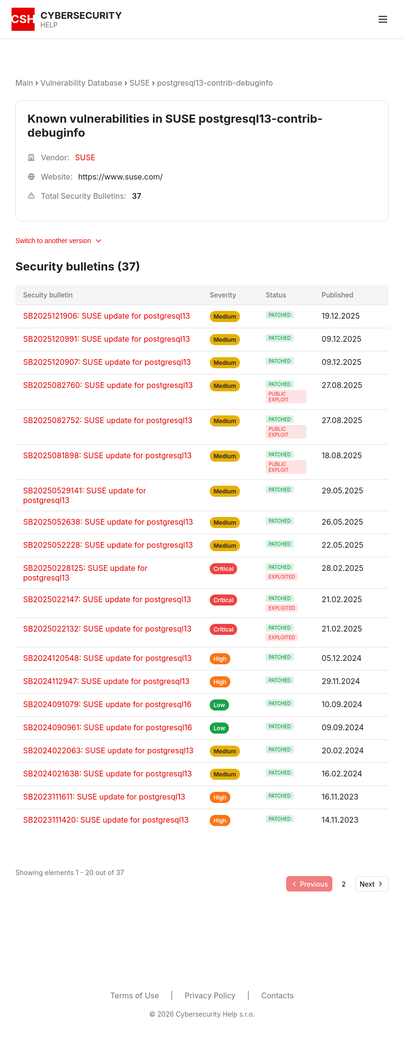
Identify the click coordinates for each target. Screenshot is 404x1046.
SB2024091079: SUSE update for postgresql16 (107, 704)
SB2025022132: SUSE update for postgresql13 (107, 628)
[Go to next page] (372, 883)
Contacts (277, 995)
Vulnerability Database (81, 83)
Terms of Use (134, 995)
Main (24, 83)
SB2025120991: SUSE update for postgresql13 (106, 339)
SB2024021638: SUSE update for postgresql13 (107, 773)
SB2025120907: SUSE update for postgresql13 (107, 362)
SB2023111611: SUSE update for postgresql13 (104, 796)
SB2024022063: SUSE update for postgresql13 (108, 750)
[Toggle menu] (382, 19)
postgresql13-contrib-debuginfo (215, 83)
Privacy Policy (210, 995)
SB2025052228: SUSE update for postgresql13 (108, 545)
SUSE (139, 83)
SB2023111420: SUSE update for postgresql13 (106, 820)
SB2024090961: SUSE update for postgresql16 (107, 727)
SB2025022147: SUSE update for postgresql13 (107, 599)
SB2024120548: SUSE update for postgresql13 (107, 658)
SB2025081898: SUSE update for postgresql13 (107, 455)
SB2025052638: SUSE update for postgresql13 (108, 522)
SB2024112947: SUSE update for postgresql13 (106, 681)
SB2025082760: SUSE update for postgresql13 (108, 385)
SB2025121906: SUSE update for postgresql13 (106, 316)
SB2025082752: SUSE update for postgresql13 (107, 420)
